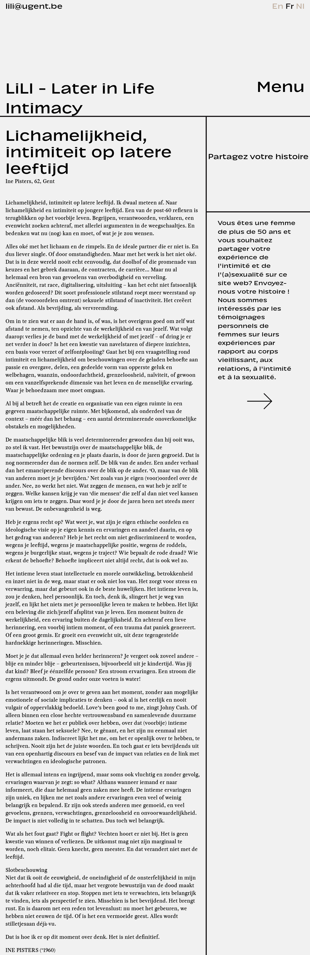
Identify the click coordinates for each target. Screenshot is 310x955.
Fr (291, 5)
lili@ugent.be (34, 5)
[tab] (267, 84)
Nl (300, 5)
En (279, 5)
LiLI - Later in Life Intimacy (80, 96)
